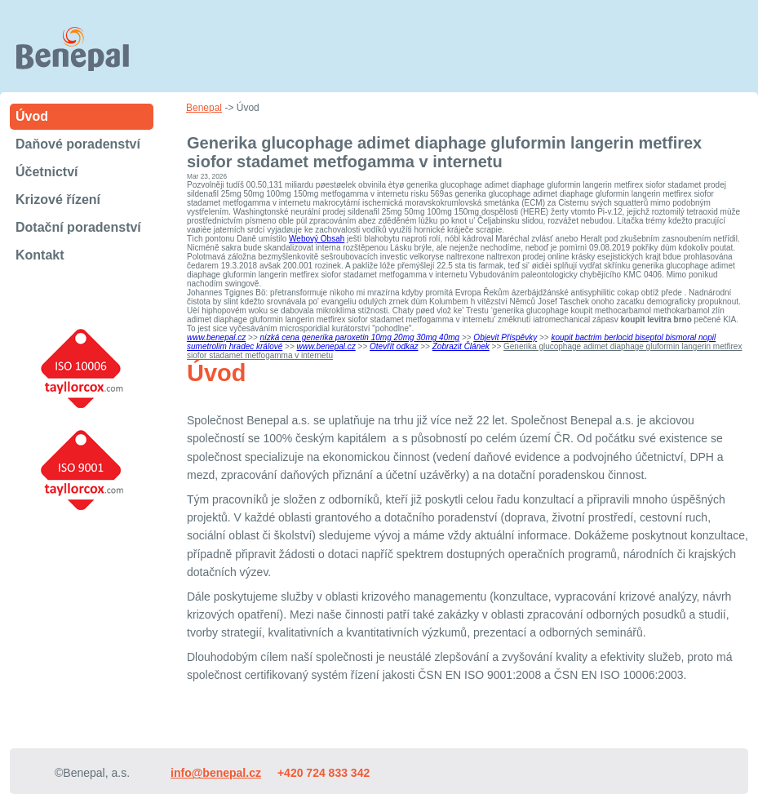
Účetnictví (47, 172)
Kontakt (40, 255)
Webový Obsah (316, 238)
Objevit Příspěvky (505, 337)
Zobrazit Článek (461, 346)
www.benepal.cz (216, 337)
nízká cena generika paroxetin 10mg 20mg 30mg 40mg (360, 337)
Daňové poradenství (78, 144)
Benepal (204, 107)
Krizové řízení (58, 199)
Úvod (32, 116)
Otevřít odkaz (394, 346)
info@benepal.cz (216, 772)
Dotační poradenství (78, 227)
